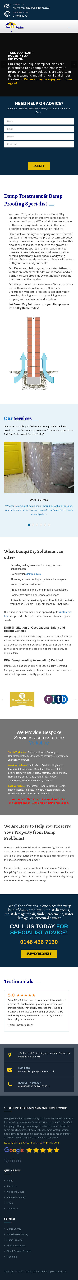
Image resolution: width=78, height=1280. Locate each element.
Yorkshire (39, 742)
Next (75, 699)
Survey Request (39, 953)
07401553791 (21, 15)
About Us (12, 1186)
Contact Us (12, 1208)
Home (10, 1180)
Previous (3, 699)
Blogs (10, 1203)
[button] (4, 64)
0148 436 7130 (39, 942)
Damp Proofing (15, 1240)
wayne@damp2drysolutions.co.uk (31, 7)
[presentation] (39, 155)
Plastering (12, 1256)
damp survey (33, 574)
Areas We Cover (15, 1192)
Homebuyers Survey (17, 1234)
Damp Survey (39, 499)
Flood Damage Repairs (19, 1251)
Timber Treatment (16, 1245)
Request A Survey (16, 1197)
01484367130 (25, 1086)
